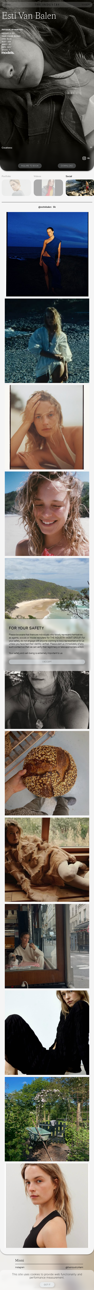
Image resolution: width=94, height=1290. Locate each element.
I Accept (47, 661)
